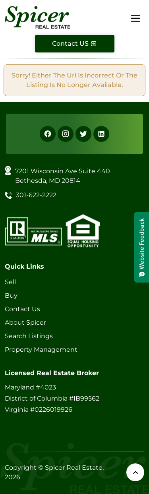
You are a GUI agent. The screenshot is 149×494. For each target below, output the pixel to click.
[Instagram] (66, 134)
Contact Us (22, 309)
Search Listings (29, 336)
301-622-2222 (36, 195)
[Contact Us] (74, 43)
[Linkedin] (101, 134)
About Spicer (25, 322)
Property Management (41, 349)
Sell (10, 282)
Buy (11, 295)
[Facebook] (48, 134)
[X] (83, 134)
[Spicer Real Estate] (37, 17)
